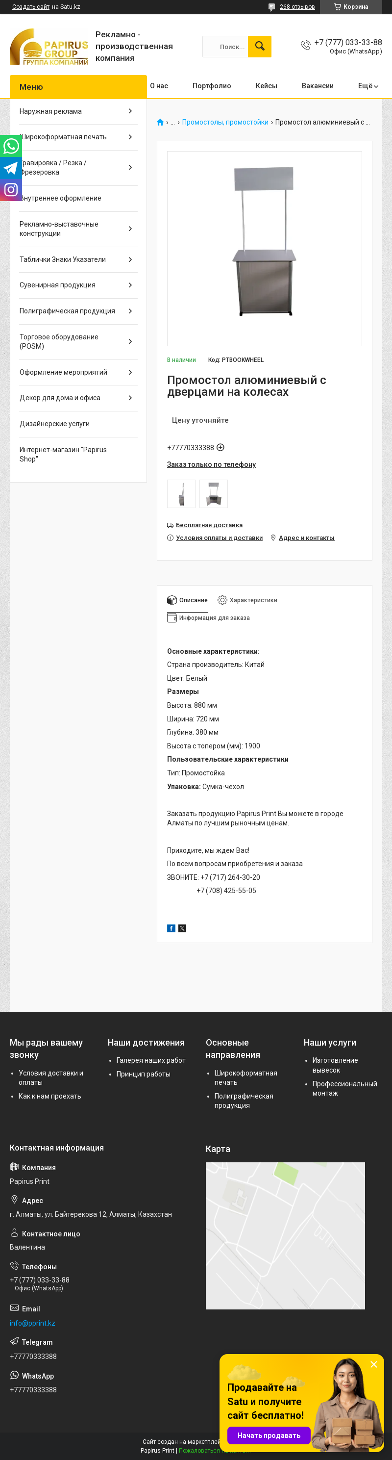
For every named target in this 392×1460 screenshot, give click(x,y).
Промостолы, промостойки (225, 122)
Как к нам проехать (50, 1096)
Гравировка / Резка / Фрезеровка (53, 168)
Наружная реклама (51, 111)
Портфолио (212, 86)
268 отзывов (297, 6)
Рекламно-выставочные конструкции (59, 229)
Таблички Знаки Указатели (63, 259)
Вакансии (318, 86)
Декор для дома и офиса (60, 398)
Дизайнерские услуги (55, 424)
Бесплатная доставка (209, 525)
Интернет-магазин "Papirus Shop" (63, 454)
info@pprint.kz (32, 1323)
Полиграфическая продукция (67, 311)
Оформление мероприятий (63, 372)
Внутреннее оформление (60, 198)
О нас (159, 86)
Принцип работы (144, 1074)
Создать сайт (30, 6)
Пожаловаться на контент (215, 1450)
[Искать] (259, 46)
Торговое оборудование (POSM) (59, 342)
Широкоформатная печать (63, 137)
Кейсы (266, 86)
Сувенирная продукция (58, 285)
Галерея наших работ (151, 1060)
